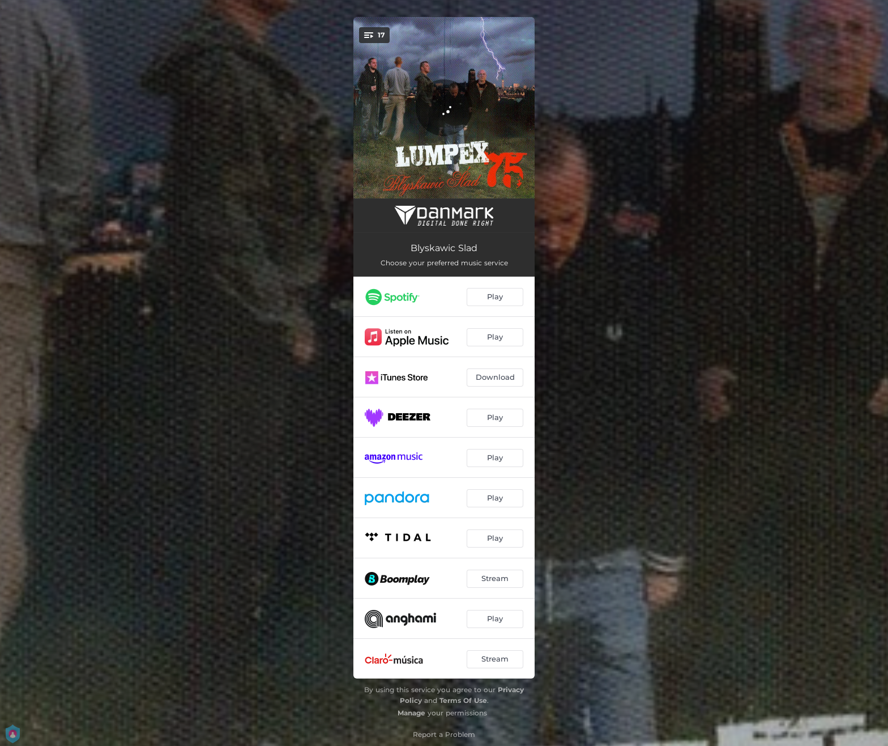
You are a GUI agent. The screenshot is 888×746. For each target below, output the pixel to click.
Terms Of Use (463, 700)
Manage (411, 713)
